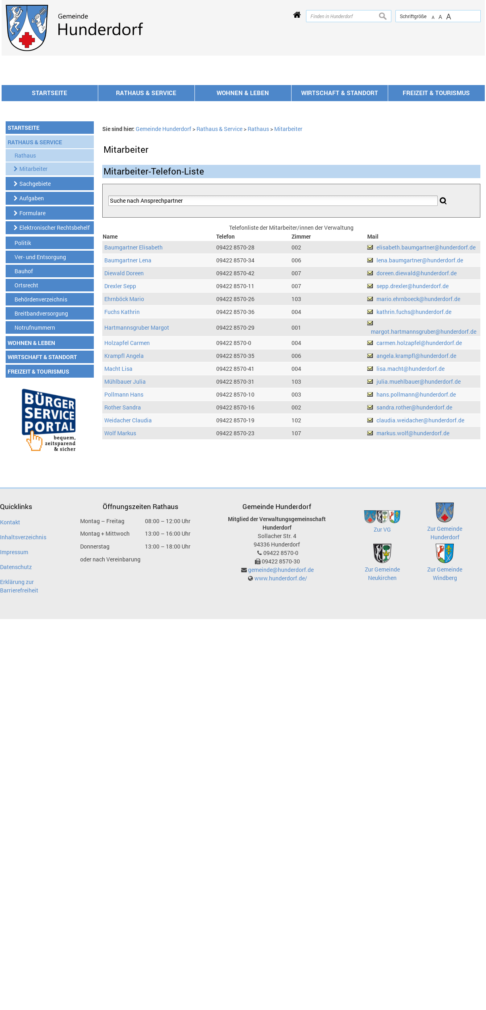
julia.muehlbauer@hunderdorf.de (418, 490)
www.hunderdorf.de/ (280, 687)
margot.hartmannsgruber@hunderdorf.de (423, 440)
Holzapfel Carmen (127, 451)
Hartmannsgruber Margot (136, 436)
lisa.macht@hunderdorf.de (410, 477)
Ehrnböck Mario (124, 407)
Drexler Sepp (120, 395)
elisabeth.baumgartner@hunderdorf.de (426, 356)
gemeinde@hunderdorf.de (281, 678)
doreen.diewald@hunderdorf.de (416, 382)
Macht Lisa (118, 477)
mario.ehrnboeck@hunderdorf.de (418, 407)
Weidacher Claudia (128, 529)
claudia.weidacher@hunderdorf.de (420, 529)
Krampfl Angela (124, 464)
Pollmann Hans (123, 503)
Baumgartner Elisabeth (133, 356)
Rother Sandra (122, 516)
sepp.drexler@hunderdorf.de (412, 395)
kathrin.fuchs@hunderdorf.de (413, 420)
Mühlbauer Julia (125, 490)
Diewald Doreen (124, 382)
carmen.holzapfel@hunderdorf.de (419, 451)
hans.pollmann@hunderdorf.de (416, 503)
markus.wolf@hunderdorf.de (412, 542)
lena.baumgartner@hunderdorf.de (419, 369)
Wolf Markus (120, 542)
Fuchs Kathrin (122, 420)
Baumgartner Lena (127, 369)
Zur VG (382, 638)
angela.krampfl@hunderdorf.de (416, 464)
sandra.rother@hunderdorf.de (414, 516)
